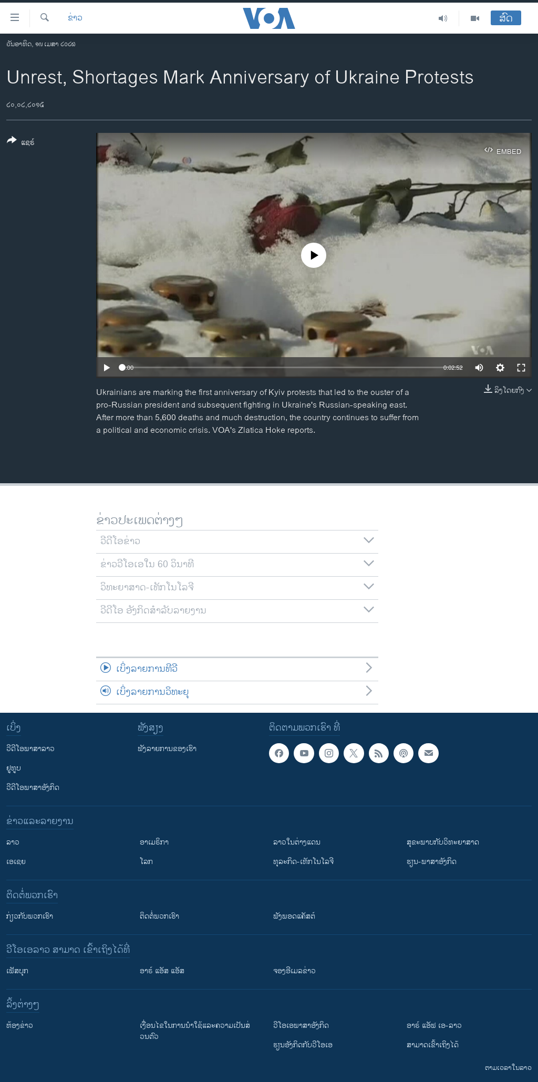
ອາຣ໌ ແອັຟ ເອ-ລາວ (434, 1025)
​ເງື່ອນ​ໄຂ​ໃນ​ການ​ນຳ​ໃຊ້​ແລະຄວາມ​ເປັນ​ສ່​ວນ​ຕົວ (195, 1031)
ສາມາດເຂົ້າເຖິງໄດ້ (433, 1044)
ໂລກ (146, 861)
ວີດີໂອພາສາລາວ (30, 748)
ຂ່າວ (75, 18)
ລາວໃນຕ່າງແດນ (296, 842)
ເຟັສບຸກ (17, 970)
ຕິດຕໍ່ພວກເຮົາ (159, 916)
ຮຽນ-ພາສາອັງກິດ (432, 861)
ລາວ (12, 842)
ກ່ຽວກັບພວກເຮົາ (29, 916)
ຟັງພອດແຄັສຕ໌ (294, 916)
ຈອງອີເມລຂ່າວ (294, 970)
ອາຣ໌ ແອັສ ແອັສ (162, 970)
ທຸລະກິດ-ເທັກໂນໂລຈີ (303, 861)
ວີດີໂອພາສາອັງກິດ (32, 787)
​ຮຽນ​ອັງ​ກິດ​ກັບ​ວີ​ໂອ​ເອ (303, 1044)
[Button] (21, 143)
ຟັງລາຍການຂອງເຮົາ (167, 748)
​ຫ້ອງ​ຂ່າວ (19, 1025)
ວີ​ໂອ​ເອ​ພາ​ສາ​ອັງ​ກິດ (301, 1025)
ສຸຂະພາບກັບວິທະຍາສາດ (443, 842)
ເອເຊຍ (16, 861)
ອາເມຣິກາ (154, 842)
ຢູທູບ (13, 768)
